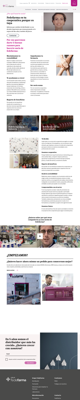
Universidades (41, 3)
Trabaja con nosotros (49, 3)
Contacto (57, 395)
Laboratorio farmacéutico (62, 9)
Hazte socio (65, 3)
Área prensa (58, 3)
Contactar (12, 35)
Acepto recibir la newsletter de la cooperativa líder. (22, 359)
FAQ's (56, 381)
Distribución (28, 9)
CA (73, 9)
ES (75, 9)
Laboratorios (34, 3)
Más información (38, 395)
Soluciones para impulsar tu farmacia (46, 9)
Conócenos (58, 378)
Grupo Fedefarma (38, 378)
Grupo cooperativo (24, 3)
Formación (34, 9)
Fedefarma (57, 398)
